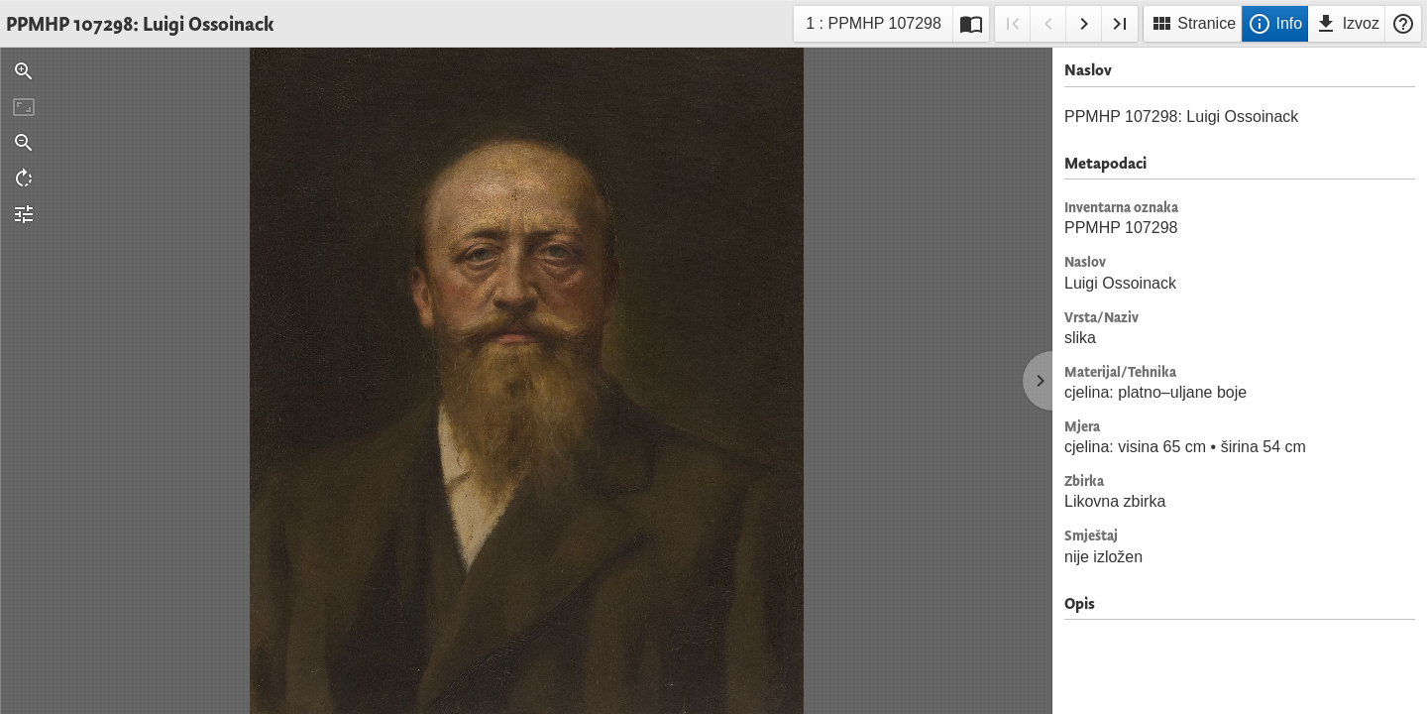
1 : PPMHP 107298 (873, 26)
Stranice (1193, 24)
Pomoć (1403, 24)
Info (1275, 24)
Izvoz (1346, 24)
